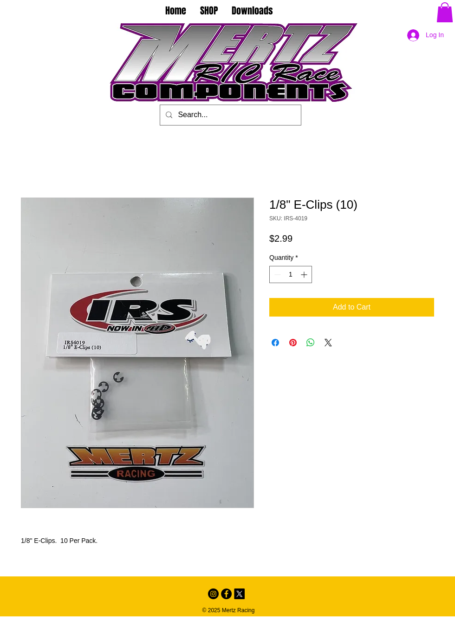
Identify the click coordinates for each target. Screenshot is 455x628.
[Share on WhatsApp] (310, 342)
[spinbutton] (290, 274)
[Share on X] (328, 342)
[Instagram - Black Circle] (213, 593)
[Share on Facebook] (275, 342)
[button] (444, 12)
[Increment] (305, 274)
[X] (239, 593)
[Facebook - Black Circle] (226, 593)
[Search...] (229, 115)
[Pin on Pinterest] (293, 342)
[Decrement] (276, 274)
